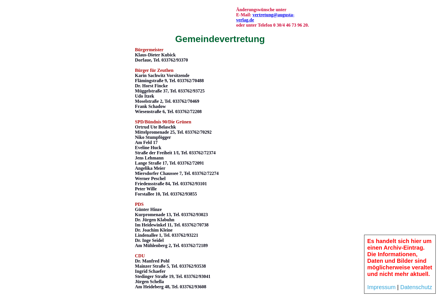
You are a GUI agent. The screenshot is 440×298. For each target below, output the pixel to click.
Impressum (381, 287)
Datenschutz (416, 287)
